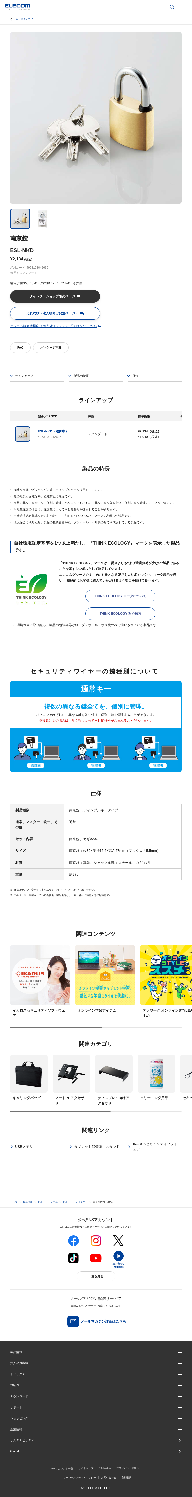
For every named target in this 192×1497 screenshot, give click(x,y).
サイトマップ (86, 1468)
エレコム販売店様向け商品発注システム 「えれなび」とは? (54, 326)
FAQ (21, 347)
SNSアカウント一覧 (61, 1468)
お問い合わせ (108, 1477)
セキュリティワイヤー (25, 19)
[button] (96, 1374)
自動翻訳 (127, 1477)
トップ (14, 1202)
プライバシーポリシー (129, 1468)
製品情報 (28, 1202)
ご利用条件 (105, 1468)
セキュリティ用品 (48, 1202)
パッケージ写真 (51, 347)
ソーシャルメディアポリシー (80, 1477)
